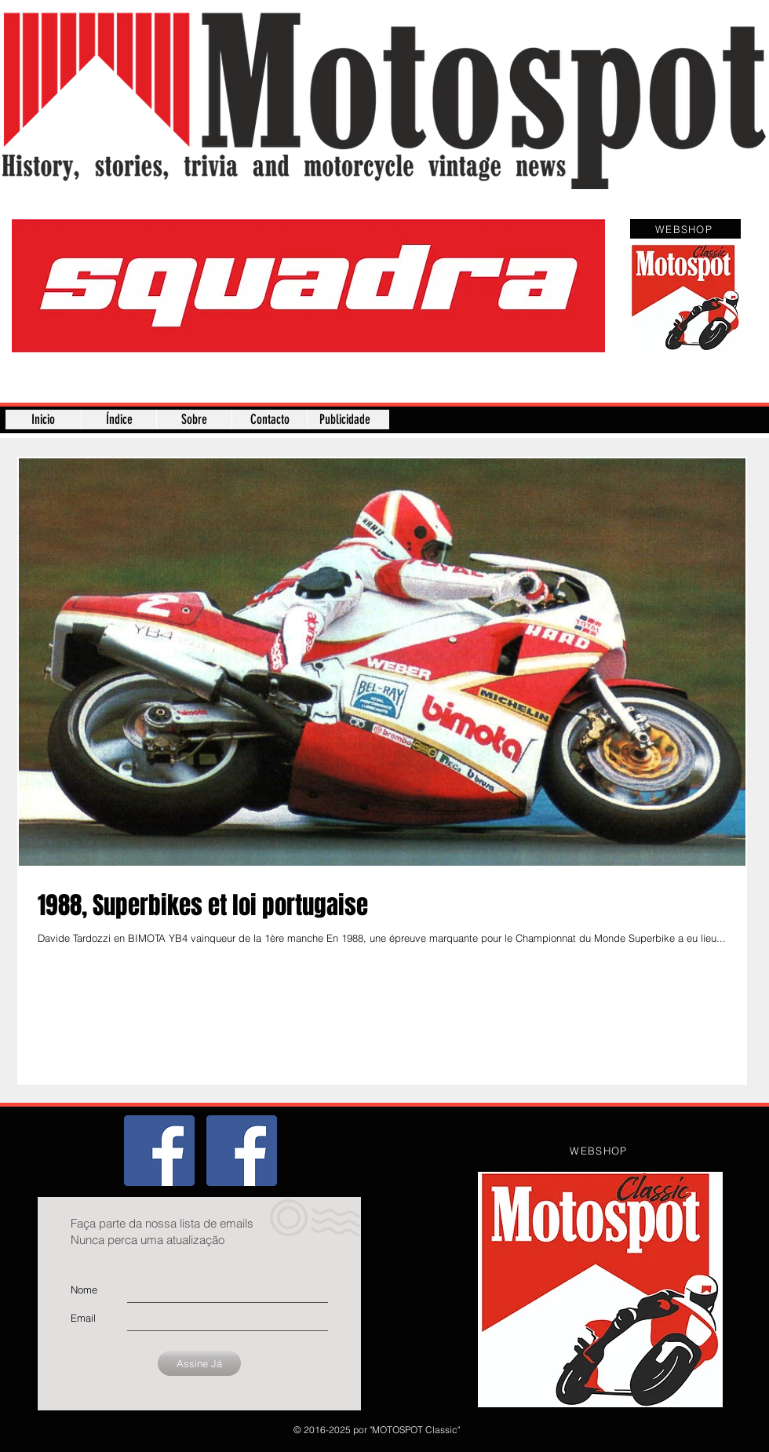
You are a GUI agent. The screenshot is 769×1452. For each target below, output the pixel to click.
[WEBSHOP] (685, 229)
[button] (308, 285)
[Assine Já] (199, 1363)
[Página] (241, 1150)
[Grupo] (159, 1150)
